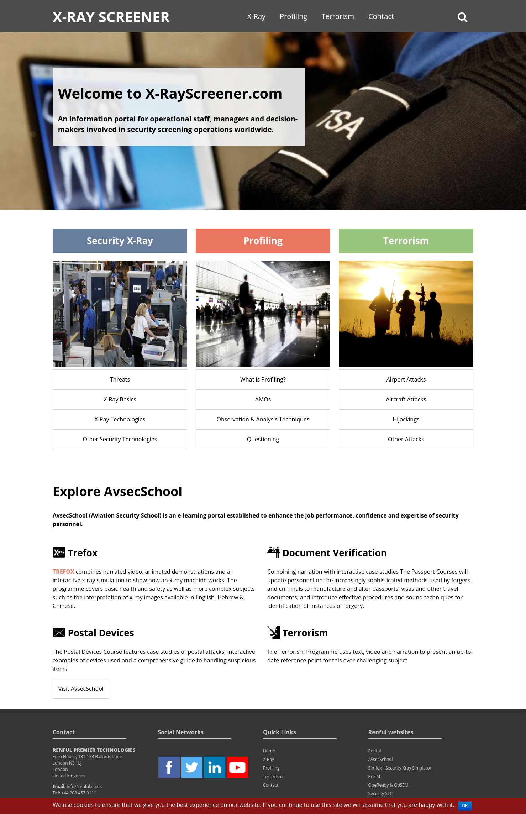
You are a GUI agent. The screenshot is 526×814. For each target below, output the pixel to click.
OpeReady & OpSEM (388, 785)
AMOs (263, 399)
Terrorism (337, 16)
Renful (374, 751)
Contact (381, 16)
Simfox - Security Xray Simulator (400, 768)
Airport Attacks (406, 379)
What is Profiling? (263, 379)
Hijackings (406, 419)
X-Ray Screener (111, 16)
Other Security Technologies (120, 439)
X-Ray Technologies (119, 419)
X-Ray (256, 16)
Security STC (380, 794)
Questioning (263, 439)
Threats (120, 379)
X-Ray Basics (120, 399)
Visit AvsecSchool (81, 689)
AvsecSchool (380, 759)
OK (465, 805)
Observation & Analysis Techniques (262, 419)
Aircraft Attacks (406, 399)
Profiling (293, 16)
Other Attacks (406, 439)
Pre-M (374, 776)
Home (269, 751)
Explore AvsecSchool (118, 491)
